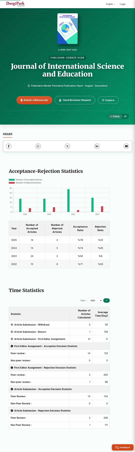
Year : (83, 300)
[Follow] (115, 116)
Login (123, 4)
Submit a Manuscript (34, 100)
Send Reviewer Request (75, 100)
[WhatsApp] (38, 146)
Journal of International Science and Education (67, 70)
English (110, 4)
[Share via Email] (126, 146)
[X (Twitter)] (67, 146)
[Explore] (108, 100)
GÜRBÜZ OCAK (75, 58)
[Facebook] (8, 146)
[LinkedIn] (97, 146)
